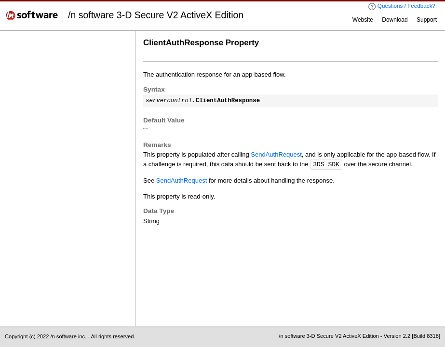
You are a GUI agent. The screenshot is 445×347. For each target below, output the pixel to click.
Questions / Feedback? (401, 6)
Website (362, 19)
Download (394, 19)
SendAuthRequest (276, 154)
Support (427, 19)
